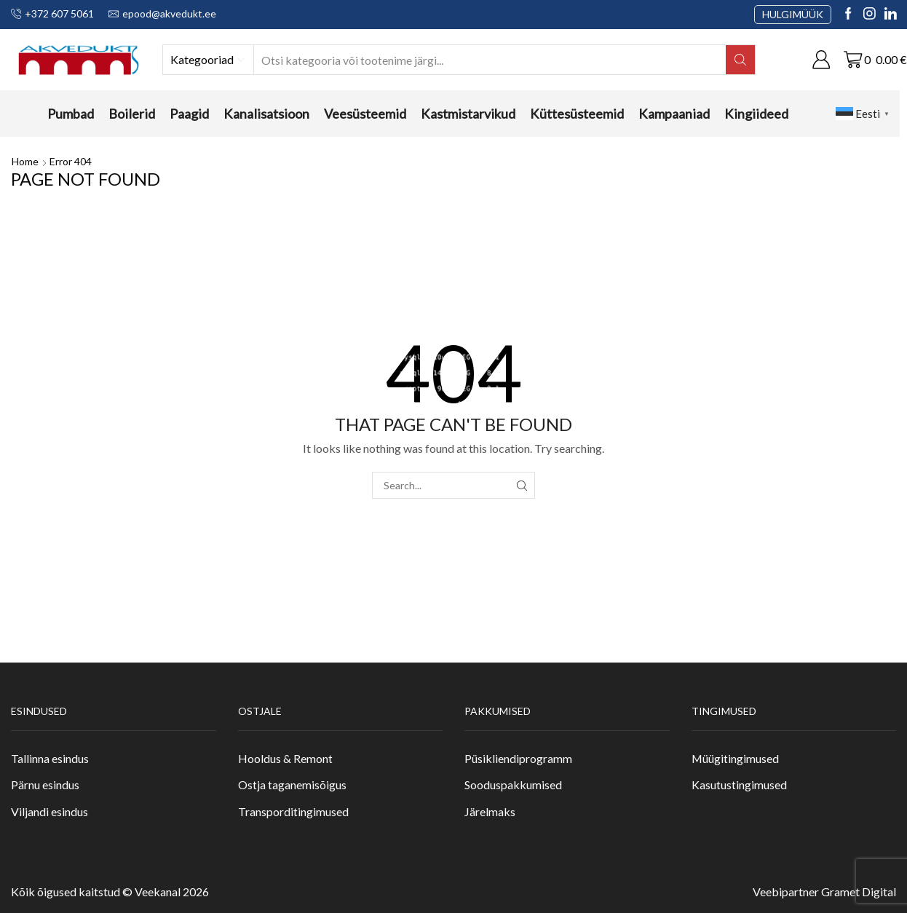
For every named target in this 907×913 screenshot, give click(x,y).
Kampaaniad (674, 114)
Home (25, 161)
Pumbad (70, 114)
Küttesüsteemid (577, 114)
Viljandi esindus (49, 811)
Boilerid (131, 114)
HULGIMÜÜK (792, 14)
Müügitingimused (735, 758)
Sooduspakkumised (513, 784)
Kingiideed (756, 114)
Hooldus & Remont (285, 758)
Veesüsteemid (365, 114)
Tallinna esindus (50, 758)
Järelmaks (489, 811)
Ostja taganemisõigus (292, 784)
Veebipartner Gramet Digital (824, 891)
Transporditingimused (293, 811)
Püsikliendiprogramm (518, 758)
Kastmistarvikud (468, 114)
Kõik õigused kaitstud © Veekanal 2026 (110, 891)
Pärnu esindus (45, 784)
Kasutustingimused (739, 784)
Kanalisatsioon (266, 114)
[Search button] (740, 59)
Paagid (189, 114)
